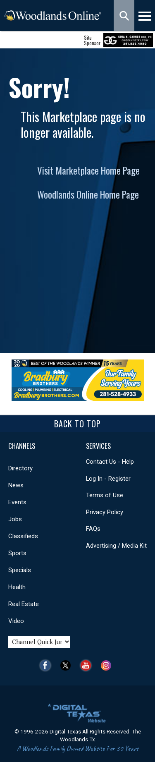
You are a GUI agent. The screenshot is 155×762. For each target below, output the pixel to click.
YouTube (88, 665)
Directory (20, 468)
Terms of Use (104, 495)
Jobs (15, 519)
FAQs (93, 528)
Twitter (67, 665)
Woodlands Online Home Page (88, 194)
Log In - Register (108, 478)
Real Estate (23, 604)
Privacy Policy (104, 512)
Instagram (108, 665)
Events (17, 502)
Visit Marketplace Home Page (88, 170)
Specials (19, 570)
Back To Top (77, 423)
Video (16, 621)
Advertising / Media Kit (116, 545)
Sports (17, 553)
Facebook (47, 665)
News (16, 485)
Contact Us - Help (110, 461)
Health (17, 587)
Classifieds (23, 536)
